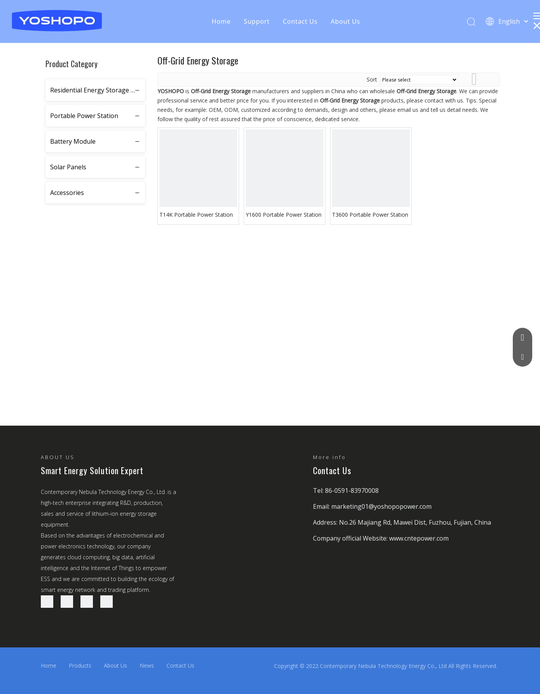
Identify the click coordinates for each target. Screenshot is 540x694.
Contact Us (300, 21)
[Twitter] (86, 601)
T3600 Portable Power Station (370, 214)
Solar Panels (68, 167)
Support (256, 21)
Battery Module (73, 141)
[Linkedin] (67, 601)
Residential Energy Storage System (97, 90)
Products (80, 665)
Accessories (67, 192)
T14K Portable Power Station (196, 214)
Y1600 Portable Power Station (284, 214)
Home (221, 21)
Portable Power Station (84, 115)
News (147, 665)
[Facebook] (47, 601)
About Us (345, 21)
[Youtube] (106, 601)
